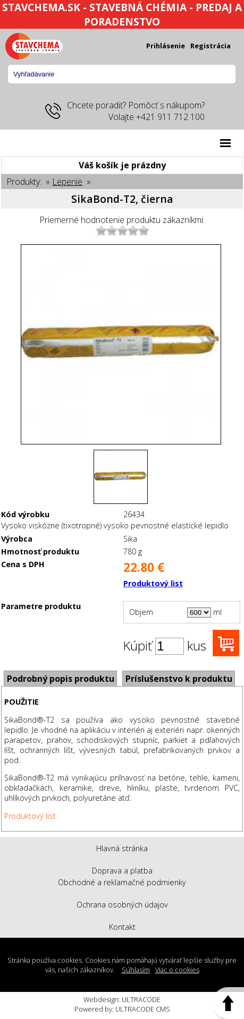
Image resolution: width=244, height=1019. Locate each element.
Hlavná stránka (122, 848)
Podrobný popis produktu (60, 678)
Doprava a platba (122, 871)
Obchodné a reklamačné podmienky (122, 882)
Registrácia (210, 45)
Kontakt (122, 927)
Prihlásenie (165, 45)
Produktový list (153, 583)
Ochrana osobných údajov (122, 905)
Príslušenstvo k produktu (178, 678)
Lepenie (67, 181)
